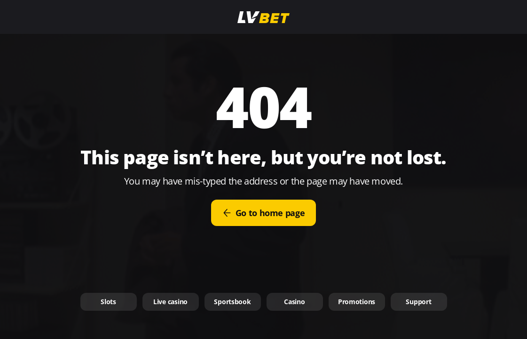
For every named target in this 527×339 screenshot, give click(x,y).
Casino (294, 301)
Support (418, 301)
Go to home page (263, 212)
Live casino (170, 301)
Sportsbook (232, 301)
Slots (108, 301)
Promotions (356, 301)
